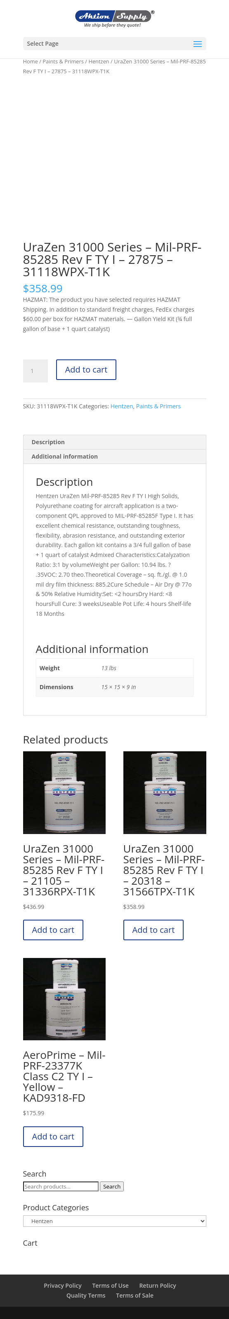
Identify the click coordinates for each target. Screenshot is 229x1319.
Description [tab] (48, 442)
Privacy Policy (63, 1285)
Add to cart (86, 369)
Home (30, 61)
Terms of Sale (134, 1295)
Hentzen (98, 61)
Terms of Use (110, 1285)
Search (111, 1186)
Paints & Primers (63, 61)
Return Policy (157, 1285)
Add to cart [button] (53, 929)
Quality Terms (86, 1295)
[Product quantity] (35, 370)
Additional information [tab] (65, 456)
